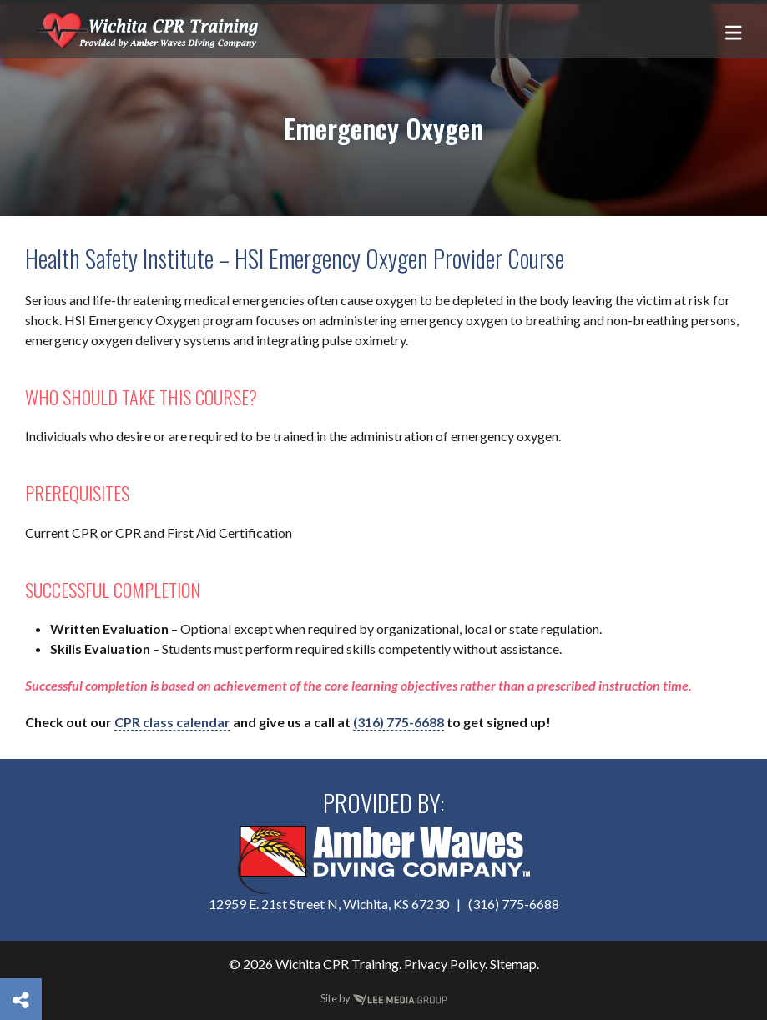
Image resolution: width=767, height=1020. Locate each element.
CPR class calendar (172, 722)
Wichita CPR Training (337, 964)
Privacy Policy (444, 964)
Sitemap (513, 964)
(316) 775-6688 (398, 722)
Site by (383, 998)
